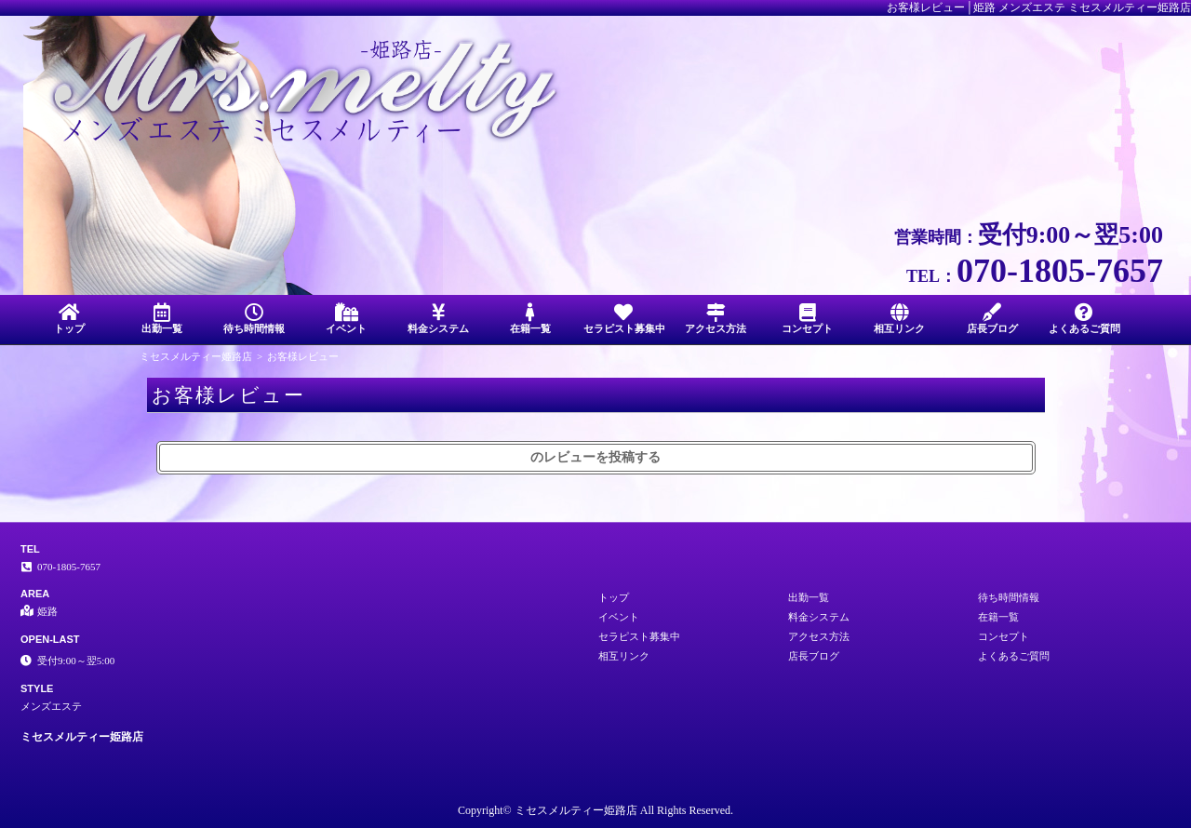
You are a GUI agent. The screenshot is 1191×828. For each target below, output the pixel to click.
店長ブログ (992, 318)
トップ (69, 318)
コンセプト (807, 318)
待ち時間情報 (253, 318)
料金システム (438, 318)
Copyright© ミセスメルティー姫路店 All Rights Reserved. (595, 810)
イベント (345, 318)
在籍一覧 (530, 318)
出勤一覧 (161, 318)
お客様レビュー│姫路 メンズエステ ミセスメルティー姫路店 (1039, 7)
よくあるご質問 (1084, 318)
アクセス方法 (715, 318)
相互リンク (899, 318)
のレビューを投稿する (595, 457)
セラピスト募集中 (624, 318)
